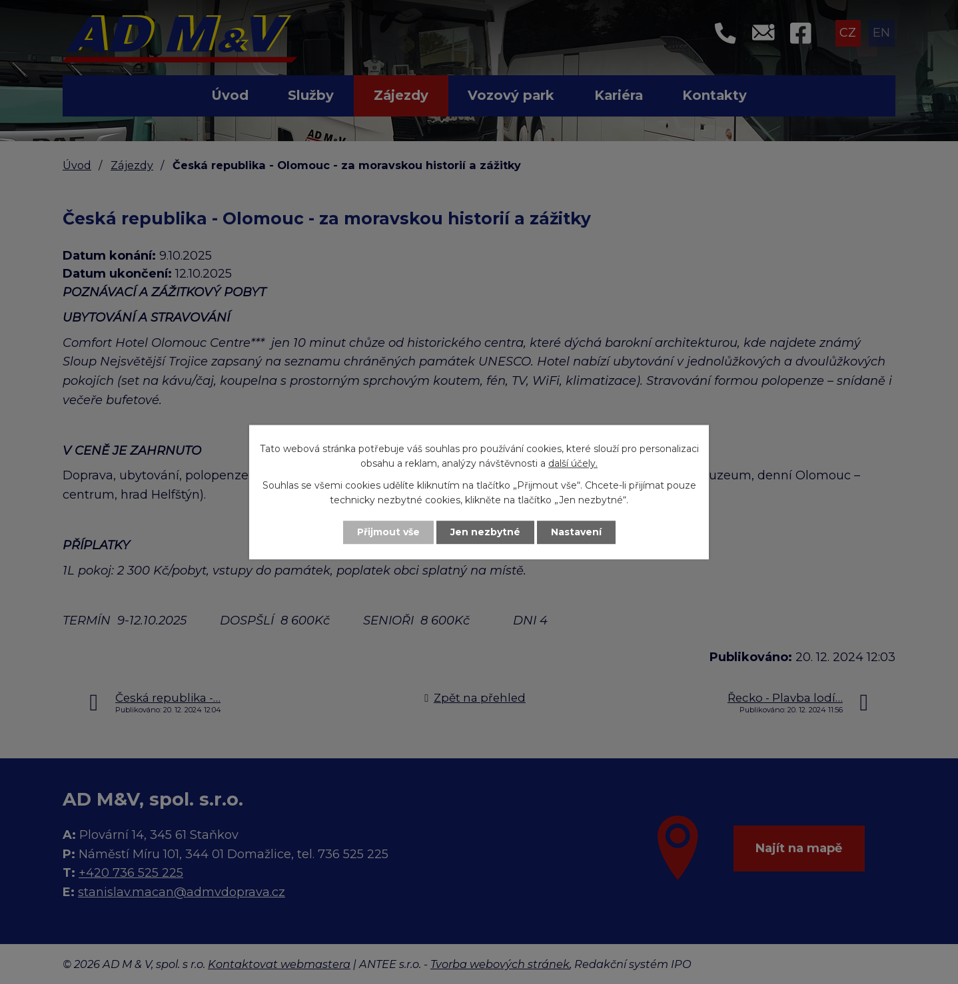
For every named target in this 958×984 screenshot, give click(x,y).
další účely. (573, 464)
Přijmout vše (388, 532)
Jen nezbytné (485, 532)
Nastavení (576, 532)
